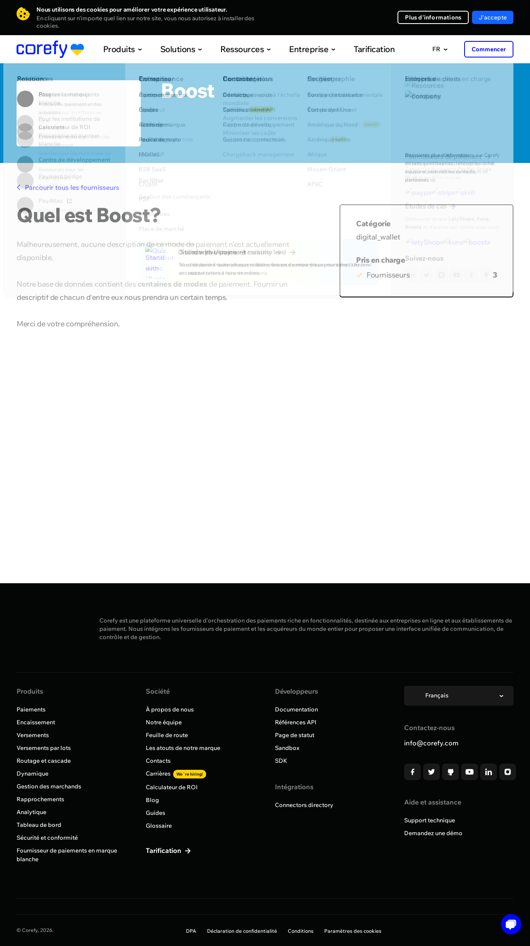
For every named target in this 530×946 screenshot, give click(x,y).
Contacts (158, 760)
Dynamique (32, 773)
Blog (152, 800)
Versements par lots (44, 748)
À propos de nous (170, 709)
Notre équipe (164, 722)
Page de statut (294, 735)
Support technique (429, 820)
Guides (155, 813)
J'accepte (493, 17)
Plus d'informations (433, 17)
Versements (33, 735)
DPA (191, 931)
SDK (281, 760)
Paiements (31, 709)
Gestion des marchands (49, 786)
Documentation (296, 709)
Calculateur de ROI (172, 787)
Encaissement (36, 722)
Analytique (31, 812)
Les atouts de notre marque (183, 748)
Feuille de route (167, 735)
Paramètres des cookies (352, 931)
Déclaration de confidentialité (242, 931)
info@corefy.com (431, 743)
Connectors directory (304, 805)
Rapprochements (40, 799)
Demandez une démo (433, 833)
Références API (295, 722)
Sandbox (287, 748)
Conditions (300, 931)
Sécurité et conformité (47, 837)
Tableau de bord (39, 825)
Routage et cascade (44, 760)
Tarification (356, 49)
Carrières (176, 773)
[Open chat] (508, 924)
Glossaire (159, 825)
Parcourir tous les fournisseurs (68, 187)
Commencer (489, 49)
